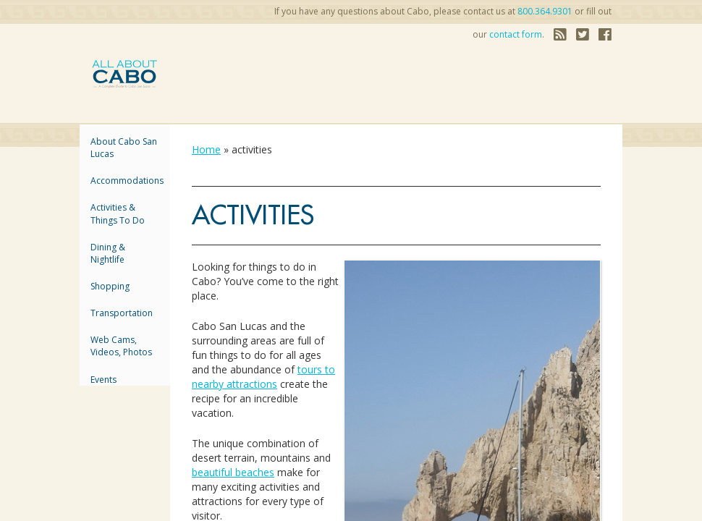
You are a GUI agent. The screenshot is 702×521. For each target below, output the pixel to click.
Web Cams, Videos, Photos (121, 346)
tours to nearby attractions (263, 377)
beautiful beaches (233, 472)
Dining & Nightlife (107, 253)
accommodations (124, 180)
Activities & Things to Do (117, 213)
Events (103, 379)
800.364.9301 (544, 11)
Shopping (110, 286)
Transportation (121, 313)
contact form (515, 34)
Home (206, 149)
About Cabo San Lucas (123, 147)
